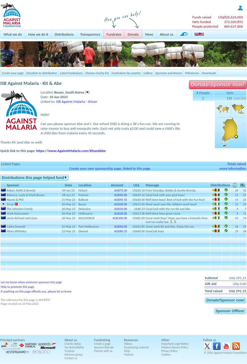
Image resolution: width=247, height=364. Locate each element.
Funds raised (201, 17)
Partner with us (103, 351)
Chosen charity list (97, 73)
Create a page (102, 344)
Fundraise (114, 34)
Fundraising (102, 340)
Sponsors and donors (168, 73)
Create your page (13, 73)
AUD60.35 (120, 231)
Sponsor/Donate (104, 347)
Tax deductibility (74, 347)
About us (166, 34)
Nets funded (201, 21)
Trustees (69, 351)
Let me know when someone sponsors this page (31, 282)
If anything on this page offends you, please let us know (36, 291)
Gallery (148, 73)
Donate (133, 34)
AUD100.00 (120, 218)
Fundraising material (136, 347)
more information (232, 168)
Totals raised (236, 163)
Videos (128, 344)
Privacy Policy (169, 351)
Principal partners (12, 340)
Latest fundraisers (71, 73)
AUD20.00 (120, 213)
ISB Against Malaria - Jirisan (76, 101)
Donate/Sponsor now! (218, 84)
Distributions (64, 34)
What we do (13, 34)
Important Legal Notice (175, 344)
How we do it (38, 34)
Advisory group (73, 354)
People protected (205, 26)
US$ (230, 17)
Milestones (192, 73)
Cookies (166, 354)
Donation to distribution (41, 73)
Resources (131, 340)
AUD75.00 (120, 190)
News (149, 34)
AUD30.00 (120, 204)
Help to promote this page (17, 287)
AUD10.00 (120, 209)
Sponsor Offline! (230, 311)
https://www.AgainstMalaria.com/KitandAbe (71, 150)
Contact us (70, 358)
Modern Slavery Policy (174, 347)
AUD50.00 (120, 195)
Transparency (90, 34)
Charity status (72, 344)
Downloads (209, 73)
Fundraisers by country (126, 73)
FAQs (127, 351)
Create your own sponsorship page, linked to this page (109, 168)
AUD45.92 (120, 199)
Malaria (128, 354)
